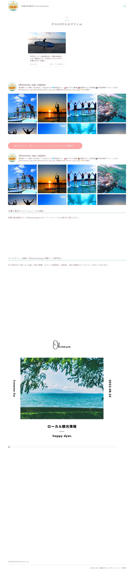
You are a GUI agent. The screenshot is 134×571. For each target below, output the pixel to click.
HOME (10, 561)
